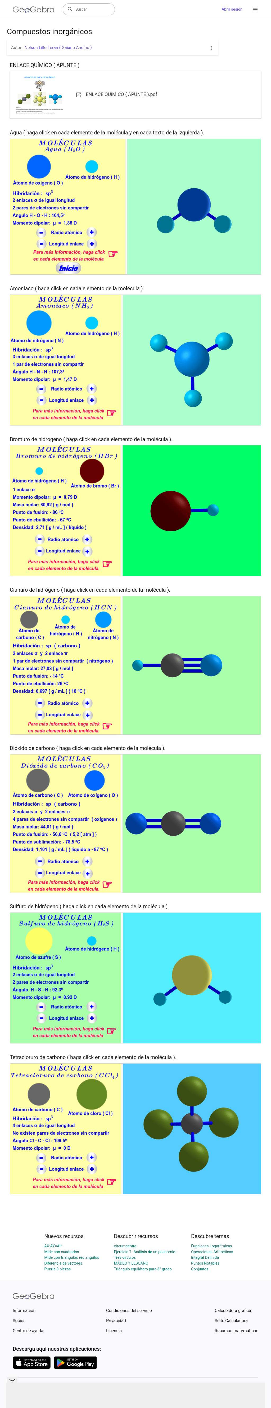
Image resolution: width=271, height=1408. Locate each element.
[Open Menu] (255, 9)
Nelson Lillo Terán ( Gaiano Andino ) (58, 47)
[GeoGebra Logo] (33, 9)
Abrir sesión (232, 9)
